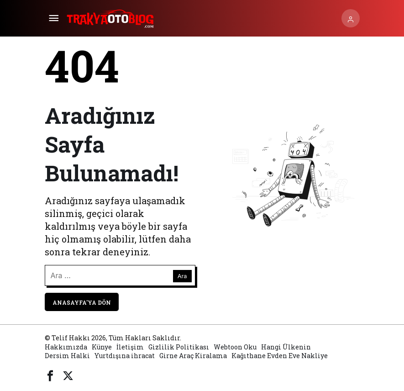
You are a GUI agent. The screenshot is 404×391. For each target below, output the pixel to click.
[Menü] (54, 18)
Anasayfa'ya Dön (81, 302)
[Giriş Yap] (350, 18)
